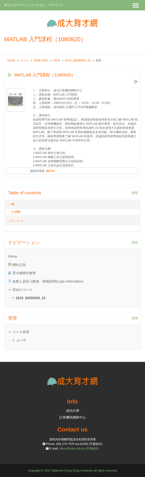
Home (11, 60)
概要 (99, 60)
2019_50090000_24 (78, 60)
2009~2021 (41, 60)
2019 (56, 60)
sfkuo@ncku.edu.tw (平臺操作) (79, 448)
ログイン (55, 4)
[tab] (72, 204)
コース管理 (20, 332)
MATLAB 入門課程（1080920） (45, 74)
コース (24, 60)
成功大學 (72, 410)
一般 (12, 204)
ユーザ (21, 340)
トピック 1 (16, 220)
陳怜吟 (50, 171)
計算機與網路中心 (72, 417)
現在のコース (22, 289)
